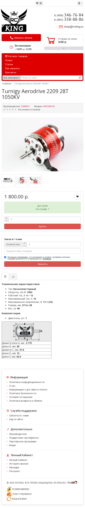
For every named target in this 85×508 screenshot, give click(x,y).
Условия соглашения (20, 397)
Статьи (9, 64)
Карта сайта (16, 419)
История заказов (18, 463)
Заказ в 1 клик (13, 239)
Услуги (8, 60)
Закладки (14, 467)
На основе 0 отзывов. (29, 109)
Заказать (43, 264)
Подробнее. (47, 259)
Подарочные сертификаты (24, 437)
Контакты (10, 72)
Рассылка (14, 471)
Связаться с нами (19, 415)
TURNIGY (25, 106)
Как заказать (12, 68)
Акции (12, 445)
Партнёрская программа (22, 441)
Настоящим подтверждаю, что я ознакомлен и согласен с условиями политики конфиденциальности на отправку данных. (39, 258)
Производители (18, 433)
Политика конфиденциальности (27, 382)
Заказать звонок (21, 38)
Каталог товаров (16, 56)
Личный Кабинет (18, 459)
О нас (12, 385)
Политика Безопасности (22, 393)
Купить (42, 226)
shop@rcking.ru (73, 26)
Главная (6, 83)
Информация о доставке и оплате (28, 389)
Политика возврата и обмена (25, 400)
